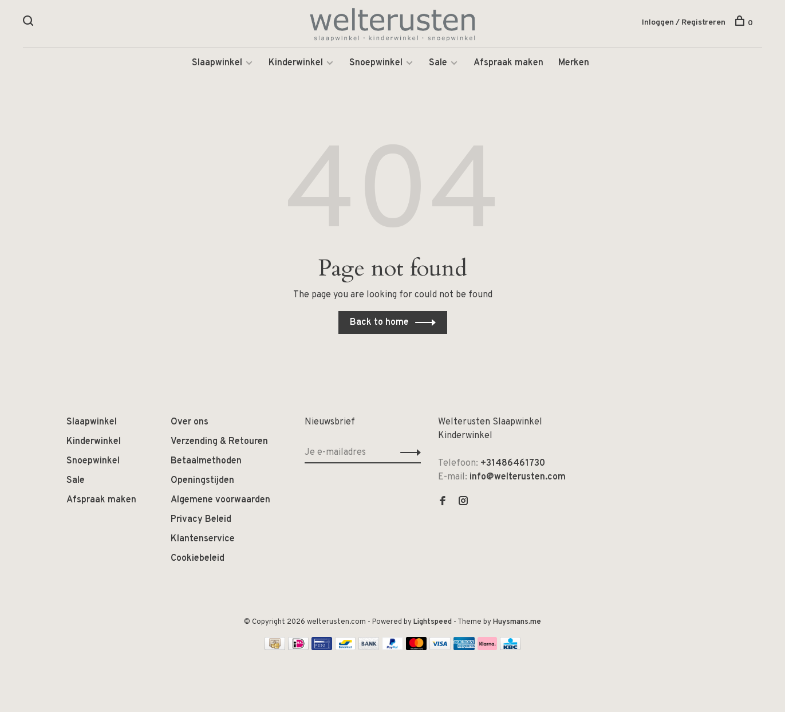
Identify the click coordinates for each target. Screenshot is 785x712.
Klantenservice (203, 539)
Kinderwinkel (296, 63)
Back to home (379, 322)
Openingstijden (202, 480)
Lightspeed (432, 622)
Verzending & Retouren (219, 441)
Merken (573, 63)
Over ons (189, 422)
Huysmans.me (517, 622)
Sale (438, 63)
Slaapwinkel (217, 63)
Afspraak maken (508, 63)
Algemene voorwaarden (220, 500)
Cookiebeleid (197, 558)
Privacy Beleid (201, 519)
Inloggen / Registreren (683, 22)
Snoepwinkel (376, 63)
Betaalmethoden (206, 461)
